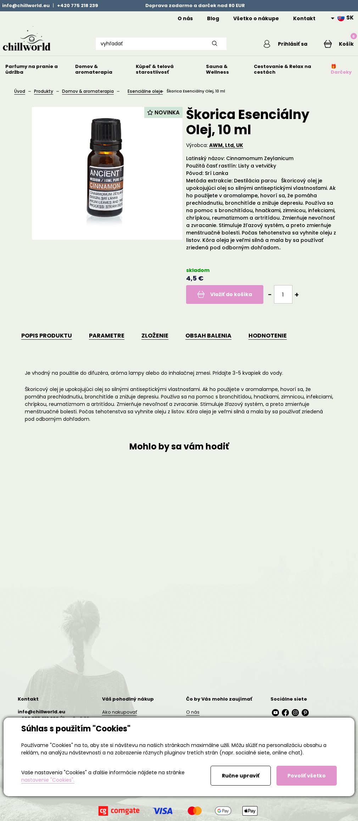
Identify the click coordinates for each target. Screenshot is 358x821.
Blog (213, 18)
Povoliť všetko (306, 775)
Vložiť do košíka (227, 304)
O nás (185, 18)
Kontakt (304, 18)
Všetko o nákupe (256, 18)
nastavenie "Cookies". (47, 779)
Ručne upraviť (240, 775)
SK (345, 17)
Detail (69, 590)
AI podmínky (116, 802)
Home (159, 18)
